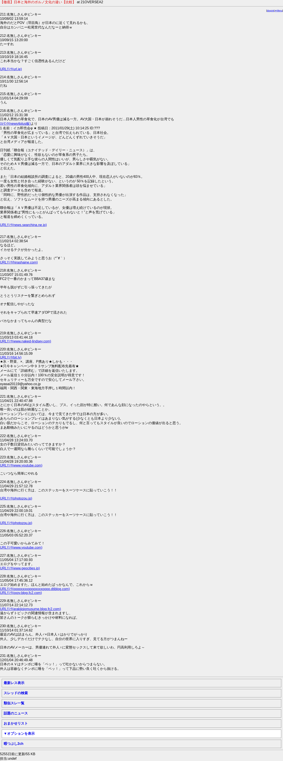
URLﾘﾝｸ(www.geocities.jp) (20, 568)
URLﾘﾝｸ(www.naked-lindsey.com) (25, 341)
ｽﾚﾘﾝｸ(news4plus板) (15, 123)
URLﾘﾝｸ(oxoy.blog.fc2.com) (21, 593)
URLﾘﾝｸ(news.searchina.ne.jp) (23, 225)
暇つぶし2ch (13, 743)
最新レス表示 (14, 683)
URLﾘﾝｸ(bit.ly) (11, 357)
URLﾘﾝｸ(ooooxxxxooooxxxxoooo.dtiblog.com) (35, 589)
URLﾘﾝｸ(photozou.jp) (16, 498)
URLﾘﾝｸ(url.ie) (11, 69)
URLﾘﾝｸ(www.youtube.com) (21, 465)
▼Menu (278, 10)
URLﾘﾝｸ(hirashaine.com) (19, 262)
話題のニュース (16, 713)
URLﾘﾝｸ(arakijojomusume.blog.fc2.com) (30, 609)
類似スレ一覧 (14, 703)
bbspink (270, 10)
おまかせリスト (16, 723)
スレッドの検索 (16, 693)
